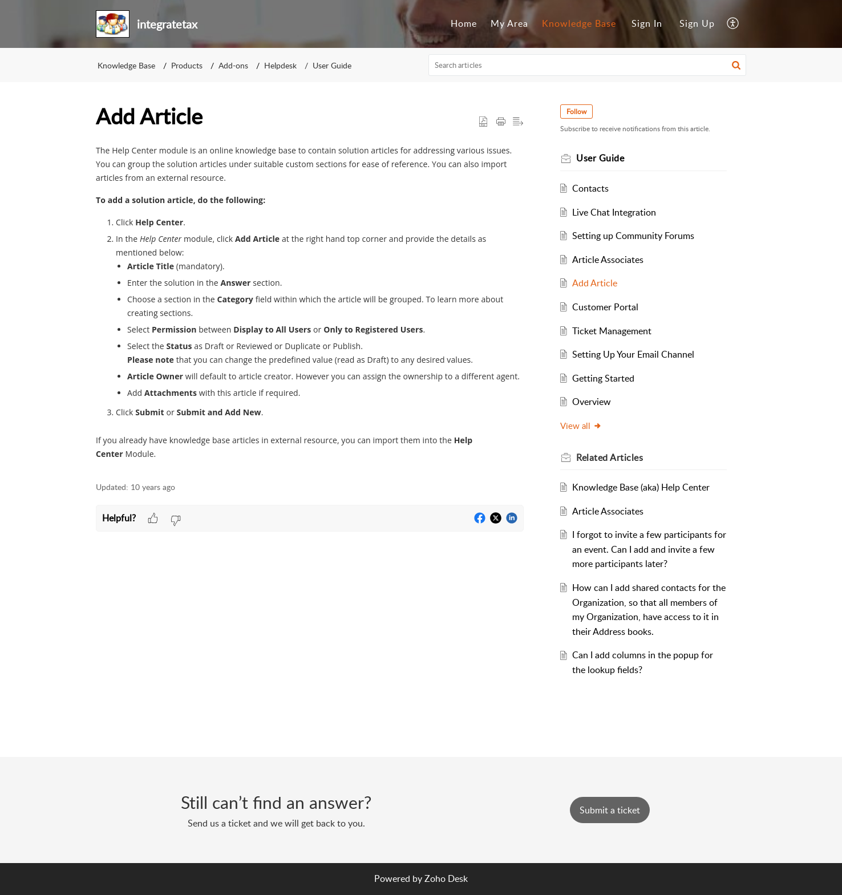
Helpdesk (280, 65)
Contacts (590, 188)
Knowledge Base (579, 23)
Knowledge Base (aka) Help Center (641, 487)
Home (464, 23)
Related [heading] (609, 457)
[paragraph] (310, 306)
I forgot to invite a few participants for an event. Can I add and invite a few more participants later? (649, 549)
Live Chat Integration (614, 212)
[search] (587, 65)
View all (581, 425)
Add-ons (233, 65)
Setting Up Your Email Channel (633, 354)
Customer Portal (605, 307)
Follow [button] (576, 111)
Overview (591, 401)
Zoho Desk (446, 878)
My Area (509, 23)
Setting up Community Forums (633, 235)
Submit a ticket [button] (610, 810)
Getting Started (603, 378)
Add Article (594, 283)
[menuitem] (464, 24)
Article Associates (607, 259)
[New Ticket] (610, 810)
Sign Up (697, 23)
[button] (733, 24)
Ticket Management (611, 331)
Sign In (647, 23)
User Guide (332, 65)
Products (187, 65)
